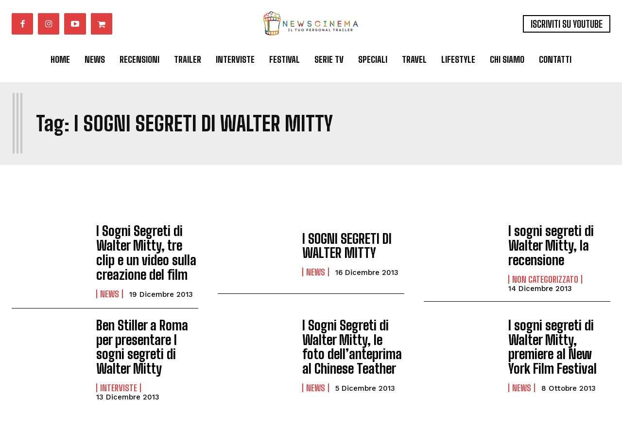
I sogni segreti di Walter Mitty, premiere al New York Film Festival (556, 336)
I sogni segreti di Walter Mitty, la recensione (546, 243)
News (109, 287)
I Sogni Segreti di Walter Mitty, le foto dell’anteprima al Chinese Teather (349, 336)
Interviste (118, 374)
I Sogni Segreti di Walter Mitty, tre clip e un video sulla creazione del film (144, 249)
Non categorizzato (545, 274)
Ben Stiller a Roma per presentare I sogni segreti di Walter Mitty (145, 336)
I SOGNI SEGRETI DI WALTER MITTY (341, 245)
